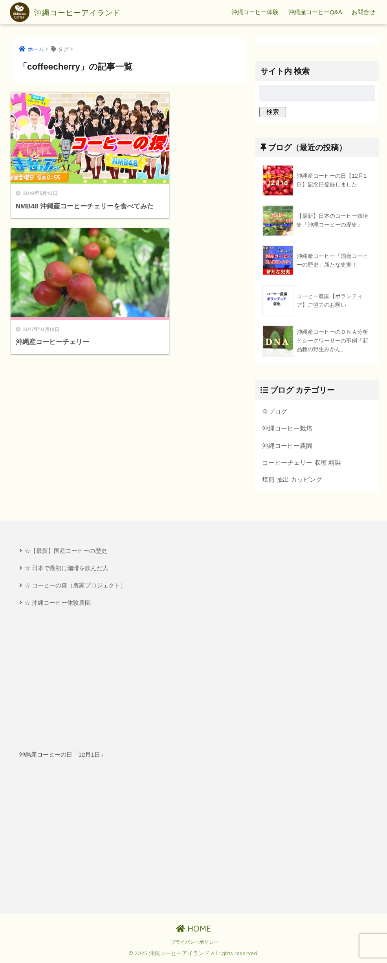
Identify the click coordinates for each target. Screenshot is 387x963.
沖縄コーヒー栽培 (287, 428)
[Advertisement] (101, 838)
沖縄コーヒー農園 (287, 445)
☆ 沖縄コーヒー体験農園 (57, 603)
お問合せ (363, 12)
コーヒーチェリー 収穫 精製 (301, 462)
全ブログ (274, 411)
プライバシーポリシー (194, 943)
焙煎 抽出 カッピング (292, 480)
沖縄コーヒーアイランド (75, 12)
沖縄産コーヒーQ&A (315, 12)
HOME (193, 930)
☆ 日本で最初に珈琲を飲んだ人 (66, 568)
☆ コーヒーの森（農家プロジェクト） (75, 586)
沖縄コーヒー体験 (255, 12)
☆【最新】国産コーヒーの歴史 (65, 551)
